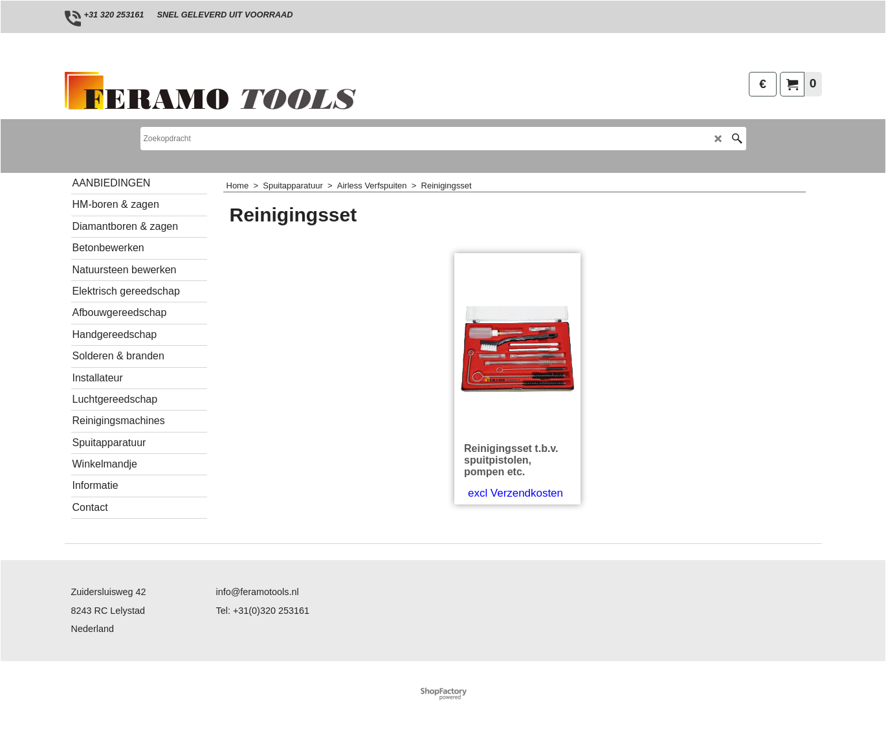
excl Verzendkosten (515, 493)
